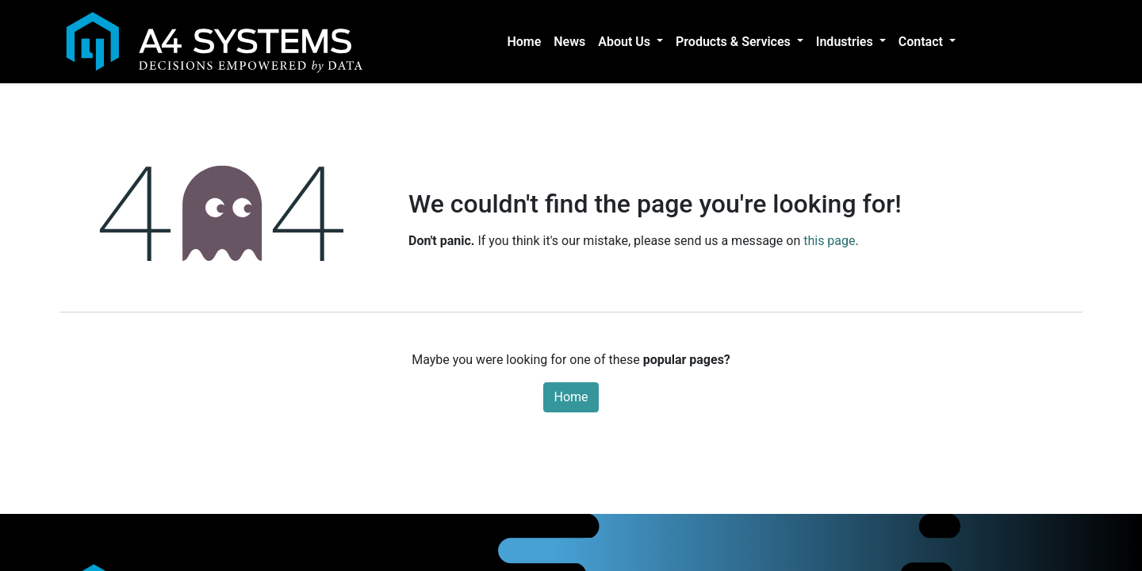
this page (829, 240)
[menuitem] (523, 42)
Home (571, 396)
